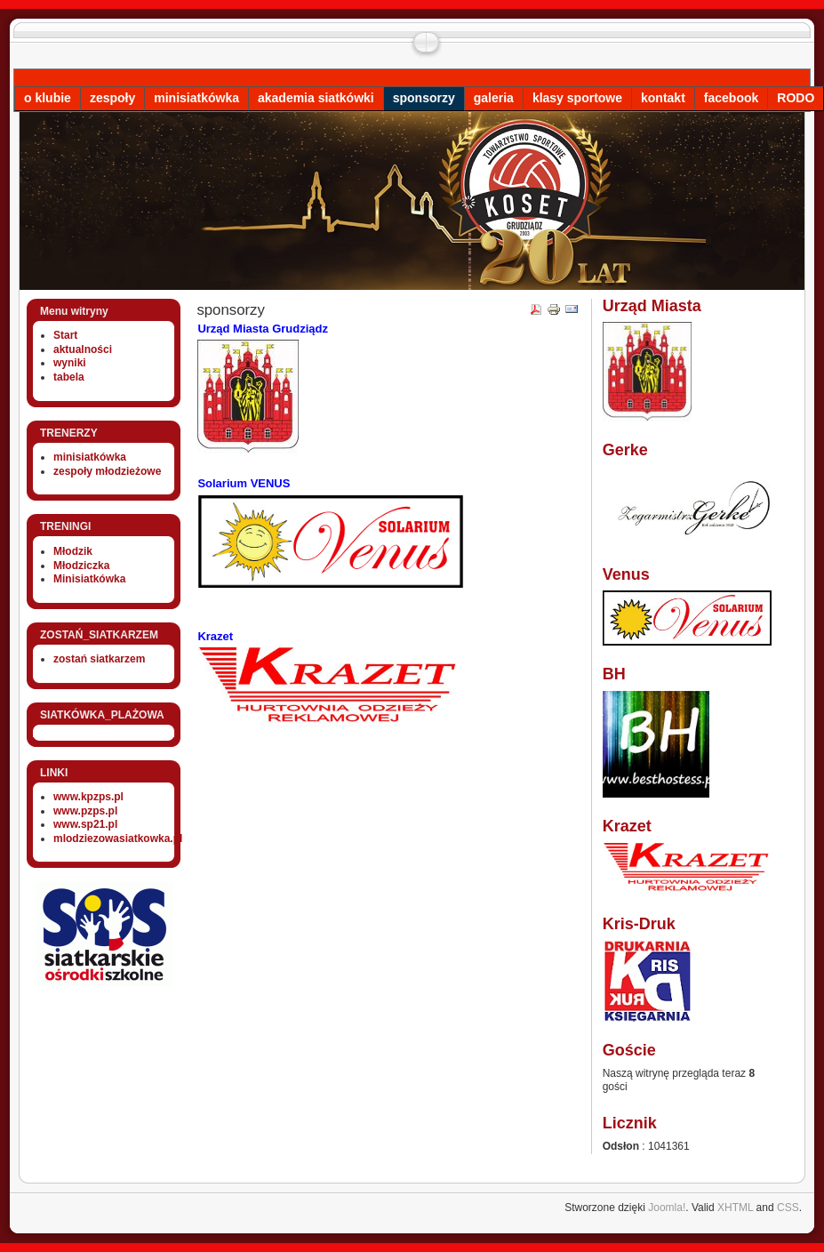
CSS (788, 1207)
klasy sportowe (577, 98)
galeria (494, 98)
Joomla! (666, 1207)
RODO (795, 98)
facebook (731, 98)
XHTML (735, 1207)
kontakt (663, 98)
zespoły (112, 98)
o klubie (47, 98)
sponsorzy (424, 98)
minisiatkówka (196, 98)
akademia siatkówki (316, 98)
